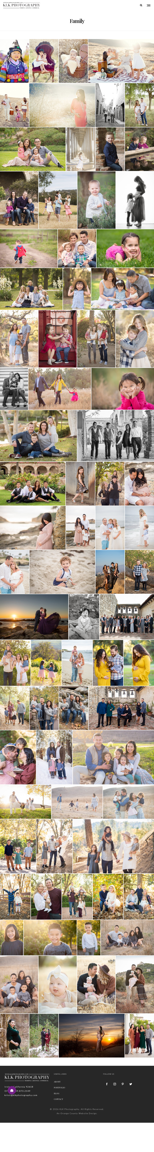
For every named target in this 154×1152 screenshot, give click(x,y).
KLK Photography (69, 1109)
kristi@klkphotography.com (21, 1095)
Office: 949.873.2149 (18, 1091)
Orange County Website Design (78, 1113)
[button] (12, 1090)
